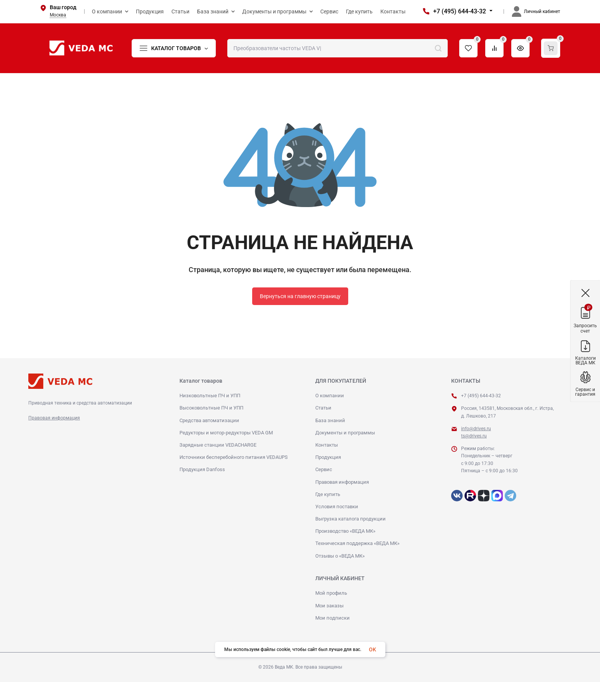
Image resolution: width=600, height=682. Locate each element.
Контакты (326, 445)
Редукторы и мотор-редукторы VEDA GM (226, 433)
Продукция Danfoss (202, 469)
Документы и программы (345, 433)
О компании (329, 395)
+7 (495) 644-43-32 (459, 11)
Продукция (328, 457)
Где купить (327, 494)
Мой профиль (331, 593)
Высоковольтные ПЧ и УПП (211, 408)
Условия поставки (336, 506)
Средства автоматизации (209, 420)
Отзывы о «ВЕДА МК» (340, 556)
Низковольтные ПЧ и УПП (209, 395)
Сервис (323, 469)
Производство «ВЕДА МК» (345, 531)
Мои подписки (332, 618)
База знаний (330, 420)
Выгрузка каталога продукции (350, 519)
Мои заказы (329, 606)
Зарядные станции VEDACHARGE (217, 445)
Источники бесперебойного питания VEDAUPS (233, 457)
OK (372, 649)
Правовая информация (54, 418)
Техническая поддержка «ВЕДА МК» (357, 543)
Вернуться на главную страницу (300, 296)
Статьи (323, 408)
